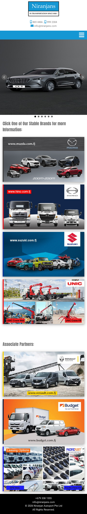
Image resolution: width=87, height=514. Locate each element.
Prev (4, 77)
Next (82, 77)
